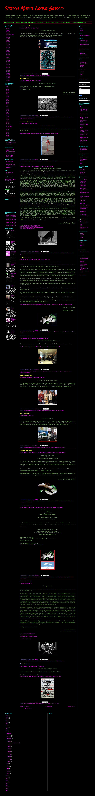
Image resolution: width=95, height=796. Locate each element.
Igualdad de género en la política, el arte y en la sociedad (36, 166)
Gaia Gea (81, 52)
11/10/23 (7, 119)
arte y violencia (28, 331)
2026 (7, 715)
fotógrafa (46, 410)
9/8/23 (7, 106)
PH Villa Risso (8, 167)
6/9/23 (7, 112)
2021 (7, 723)
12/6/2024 (8, 44)
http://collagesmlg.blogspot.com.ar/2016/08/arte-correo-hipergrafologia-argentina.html (40, 676)
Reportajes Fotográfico (84, 137)
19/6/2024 (8, 47)
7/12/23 (7, 133)
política (58, 252)
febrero (8, 771)
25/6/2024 (8, 48)
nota (53, 252)
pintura (49, 703)
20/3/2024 (8, 31)
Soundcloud (82, 245)
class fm (39, 447)
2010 (7, 783)
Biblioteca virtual (9, 173)
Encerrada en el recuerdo (84, 44)
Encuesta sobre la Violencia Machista (9, 156)
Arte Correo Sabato (9, 161)
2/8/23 (7, 105)
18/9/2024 (8, 66)
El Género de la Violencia (10, 151)
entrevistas (48, 447)
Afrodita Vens (82, 53)
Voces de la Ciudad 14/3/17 (11, 222)
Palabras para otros (83, 149)
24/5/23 (7, 87)
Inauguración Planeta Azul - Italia (29, 28)
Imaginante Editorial (83, 179)
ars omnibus (82, 212)
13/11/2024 (8, 74)
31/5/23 (7, 92)
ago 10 (9, 758)
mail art (46, 703)
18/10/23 (7, 120)
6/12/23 (7, 132)
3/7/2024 (7, 50)
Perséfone (82, 65)
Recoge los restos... (83, 43)
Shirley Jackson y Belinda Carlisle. (13, 332)
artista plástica (32, 75)
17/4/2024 (8, 33)
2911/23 (7, 130)
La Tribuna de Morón (84, 258)
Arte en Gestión (9, 162)
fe (28, 660)
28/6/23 (7, 97)
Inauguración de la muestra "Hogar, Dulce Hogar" (34, 338)
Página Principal (49, 706)
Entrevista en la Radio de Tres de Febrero (32, 377)
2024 (7, 718)
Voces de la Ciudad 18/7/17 (11, 218)
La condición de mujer (84, 107)
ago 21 (9, 749)
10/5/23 (7, 90)
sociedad (65, 252)
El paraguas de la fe (26, 583)
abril (8, 768)
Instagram (82, 71)
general (33, 252)
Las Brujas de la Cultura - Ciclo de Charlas (13, 275)
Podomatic (82, 244)
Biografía (17, 22)
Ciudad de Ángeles (83, 120)
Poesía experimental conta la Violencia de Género (85, 205)
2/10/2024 (8, 68)
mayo (8, 766)
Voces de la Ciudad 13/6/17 (11, 219)
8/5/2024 (7, 40)
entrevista (39, 410)
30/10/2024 (8, 71)
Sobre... (81, 163)
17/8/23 (7, 107)
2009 (7, 785)
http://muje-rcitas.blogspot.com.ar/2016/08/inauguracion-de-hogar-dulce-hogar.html (40, 346)
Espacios (81, 128)
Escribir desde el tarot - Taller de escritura (13, 252)
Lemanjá (81, 66)
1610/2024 (8, 70)
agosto (8, 739)
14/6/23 (7, 95)
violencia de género (31, 118)
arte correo (26, 703)
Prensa (52, 22)
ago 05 (9, 761)
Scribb (81, 225)
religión (43, 660)
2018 (7, 728)
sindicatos (62, 252)
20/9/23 (7, 115)
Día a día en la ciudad (84, 124)
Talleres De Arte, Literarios (11, 142)
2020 (7, 725)
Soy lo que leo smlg (9, 172)
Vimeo (81, 236)
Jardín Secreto (82, 169)
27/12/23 (7, 136)
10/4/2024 (8, 37)
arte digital (27, 75)
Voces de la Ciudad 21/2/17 (11, 223)
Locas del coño (83, 185)
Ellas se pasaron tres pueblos (13, 319)
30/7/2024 (8, 55)
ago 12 (9, 756)
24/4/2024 (8, 38)
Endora (81, 127)
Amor (81, 115)
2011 (7, 781)
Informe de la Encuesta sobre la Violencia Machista (35, 259)
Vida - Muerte (82, 141)
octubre (8, 736)
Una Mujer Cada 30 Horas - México (30, 80)
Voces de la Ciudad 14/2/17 (11, 225)
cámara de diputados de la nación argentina (38, 371)
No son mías (82, 170)
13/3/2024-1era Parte (10, 35)
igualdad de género (45, 252)
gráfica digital (37, 75)
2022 (7, 722)
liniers (33, 660)
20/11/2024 (8, 76)
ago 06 (9, 759)
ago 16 (9, 753)
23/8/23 (7, 109)
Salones (47, 22)
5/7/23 (7, 99)
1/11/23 (7, 123)
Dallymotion (82, 234)
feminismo (30, 252)
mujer (51, 252)
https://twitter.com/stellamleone (27, 228)
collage (43, 703)
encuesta (44, 331)
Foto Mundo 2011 (83, 199)
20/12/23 (7, 135)
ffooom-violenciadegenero (85, 215)
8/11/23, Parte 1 (9, 125)
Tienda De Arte (8, 144)
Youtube (81, 237)
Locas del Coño (83, 184)
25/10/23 (7, 122)
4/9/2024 (7, 63)
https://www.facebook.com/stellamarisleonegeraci (31, 227)
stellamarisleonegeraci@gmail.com (32, 225)
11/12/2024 (8, 80)
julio (8, 763)
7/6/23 (7, 93)
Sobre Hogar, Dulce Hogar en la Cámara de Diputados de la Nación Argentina (42, 452)
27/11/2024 (8, 77)
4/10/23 (7, 117)
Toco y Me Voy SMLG (84, 109)
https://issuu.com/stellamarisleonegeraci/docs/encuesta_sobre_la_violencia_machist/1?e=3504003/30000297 (46, 304)
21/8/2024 (8, 60)
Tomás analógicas (83, 140)
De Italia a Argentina (83, 123)
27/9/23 (7, 116)
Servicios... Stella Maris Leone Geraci (62, 22)
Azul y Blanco (82, 118)
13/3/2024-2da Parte (10, 34)
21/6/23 (7, 96)
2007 (7, 788)
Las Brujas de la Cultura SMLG (13, 264)
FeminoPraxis (82, 182)
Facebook (82, 73)
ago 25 (9, 744)
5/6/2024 (7, 45)
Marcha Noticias (83, 181)
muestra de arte (68, 371)
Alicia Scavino (13, 230)
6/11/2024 (8, 73)
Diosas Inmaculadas (83, 54)
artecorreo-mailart (83, 214)
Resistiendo (82, 138)
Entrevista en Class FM (26, 415)
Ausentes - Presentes (84, 117)
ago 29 (9, 741)
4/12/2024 (8, 78)
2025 (7, 717)
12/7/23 (7, 100)
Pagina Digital (82, 203)
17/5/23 (7, 89)
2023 (7, 720)
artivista (38, 331)
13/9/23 (7, 113)
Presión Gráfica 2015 (84, 207)
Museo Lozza (82, 200)
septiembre (9, 738)
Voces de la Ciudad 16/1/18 (11, 216)
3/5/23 (7, 86)
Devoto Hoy (82, 261)
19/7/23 (7, 102)
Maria (81, 135)
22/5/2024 (8, 41)
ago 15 (9, 754)
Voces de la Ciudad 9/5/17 (11, 221)
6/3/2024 (7, 28)
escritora (43, 410)
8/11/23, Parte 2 (9, 126)
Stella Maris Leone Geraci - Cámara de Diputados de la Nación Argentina (41, 507)
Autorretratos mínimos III (84, 192)
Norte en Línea (82, 262)
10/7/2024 (8, 51)
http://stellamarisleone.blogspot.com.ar (29, 226)
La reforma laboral (13, 242)
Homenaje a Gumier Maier (85, 41)
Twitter (81, 74)
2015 (7, 775)
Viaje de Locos (82, 172)
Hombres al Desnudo (84, 133)
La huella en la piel (83, 134)
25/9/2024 (8, 67)
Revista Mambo (83, 208)
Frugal (81, 267)
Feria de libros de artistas (10, 164)
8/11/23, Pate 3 (9, 128)
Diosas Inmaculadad (83, 63)
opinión (56, 252)
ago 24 (9, 746)
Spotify (81, 28)
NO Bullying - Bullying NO (11, 165)
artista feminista (33, 331)
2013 (7, 778)
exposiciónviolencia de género (48, 576)
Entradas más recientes (24, 706)
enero (8, 773)
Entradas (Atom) (28, 708)
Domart (81, 195)
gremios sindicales (38, 252)
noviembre (9, 735)
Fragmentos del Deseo (84, 130)
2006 (7, 790)
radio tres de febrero (51, 410)
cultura (27, 252)
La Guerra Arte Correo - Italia (28, 123)
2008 (7, 786)
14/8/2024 (8, 58)
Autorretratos (24, 22)
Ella (80, 106)
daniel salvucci (43, 447)
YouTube (81, 30)
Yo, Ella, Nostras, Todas (84, 110)
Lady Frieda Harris (13, 286)
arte (24, 75)
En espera (82, 125)
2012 (7, 780)
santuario (51, 660)
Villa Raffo (82, 173)
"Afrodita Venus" (83, 62)
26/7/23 (7, 103)
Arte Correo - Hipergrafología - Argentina (32, 666)
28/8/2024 (8, 61)
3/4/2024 (7, 30)
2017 (7, 730)
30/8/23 (7, 110)
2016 (7, 731)
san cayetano (47, 660)
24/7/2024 (8, 54)
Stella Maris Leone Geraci (34, 8)
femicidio (47, 331)
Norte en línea (82, 259)
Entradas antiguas (71, 706)
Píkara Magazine (83, 188)
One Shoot (82, 201)
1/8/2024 (7, 57)
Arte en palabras (83, 148)
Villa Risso (82, 143)
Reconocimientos (40, 22)
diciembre (9, 733)
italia (40, 75)
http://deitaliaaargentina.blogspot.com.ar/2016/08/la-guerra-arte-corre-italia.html (39, 133)
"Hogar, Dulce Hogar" (84, 40)
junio (8, 765)
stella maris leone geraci (46, 75)
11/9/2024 (8, 64)
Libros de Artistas (32, 22)
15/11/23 (7, 129)
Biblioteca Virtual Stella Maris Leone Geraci (84, 222)
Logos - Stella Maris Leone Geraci (79, 22)
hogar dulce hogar (62, 371)
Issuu (81, 224)
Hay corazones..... (83, 131)
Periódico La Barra (83, 264)
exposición (51, 371)
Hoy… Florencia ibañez (12, 308)
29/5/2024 (8, 43)
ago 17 (9, 751)
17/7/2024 (8, 53)
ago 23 (9, 748)
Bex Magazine (82, 193)
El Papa (81, 46)
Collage (81, 121)
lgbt (49, 252)
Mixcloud (81, 242)
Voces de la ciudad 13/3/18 (11, 215)
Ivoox (81, 246)
